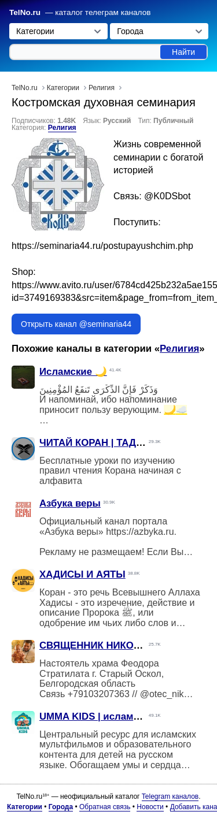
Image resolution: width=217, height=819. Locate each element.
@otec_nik (162, 694)
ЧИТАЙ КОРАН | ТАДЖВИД (102, 442)
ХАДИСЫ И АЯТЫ (82, 574)
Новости (150, 807)
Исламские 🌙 (73, 371)
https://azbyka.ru (140, 532)
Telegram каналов (170, 796)
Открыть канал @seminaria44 (76, 324)
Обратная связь (104, 807)
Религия (62, 128)
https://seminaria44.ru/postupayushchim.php (102, 246)
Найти (183, 52)
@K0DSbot (167, 196)
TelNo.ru (25, 12)
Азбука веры (70, 503)
